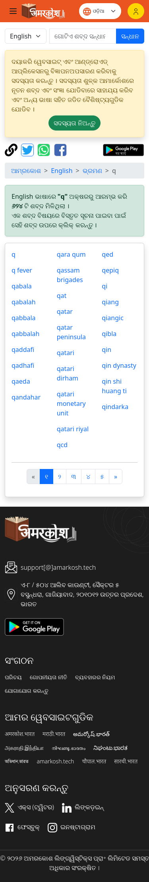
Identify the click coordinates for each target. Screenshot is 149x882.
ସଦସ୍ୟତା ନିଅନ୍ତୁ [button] (74, 123)
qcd (62, 444)
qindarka (115, 406)
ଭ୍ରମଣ (92, 170)
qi (104, 286)
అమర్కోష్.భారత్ (91, 734)
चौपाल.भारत (94, 761)
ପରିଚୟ (13, 677)
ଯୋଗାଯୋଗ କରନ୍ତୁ (26, 690)
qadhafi (23, 365)
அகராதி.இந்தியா (24, 747)
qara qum (71, 254)
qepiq (110, 270)
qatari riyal (73, 429)
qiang (110, 302)
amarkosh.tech (55, 761)
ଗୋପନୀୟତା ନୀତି (48, 677)
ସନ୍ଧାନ (130, 36)
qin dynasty (119, 365)
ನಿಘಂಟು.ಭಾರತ (110, 747)
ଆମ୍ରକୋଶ (26, 170)
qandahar (26, 397)
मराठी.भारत (54, 734)
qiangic (112, 317)
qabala (22, 286)
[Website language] (100, 11)
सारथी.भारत (125, 761)
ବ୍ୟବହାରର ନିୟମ (95, 677)
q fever (22, 270)
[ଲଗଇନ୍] (136, 11)
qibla (109, 333)
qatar (65, 311)
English (61, 170)
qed (107, 254)
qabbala (24, 317)
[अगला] (115, 476)
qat (62, 295)
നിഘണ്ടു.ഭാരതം (68, 747)
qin (106, 349)
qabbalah (25, 333)
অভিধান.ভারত (17, 761)
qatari (65, 352)
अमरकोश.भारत (20, 734)
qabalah (24, 302)
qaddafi (23, 349)
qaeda (21, 381)
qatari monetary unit (71, 403)
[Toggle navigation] (13, 11)
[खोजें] (82, 36)
